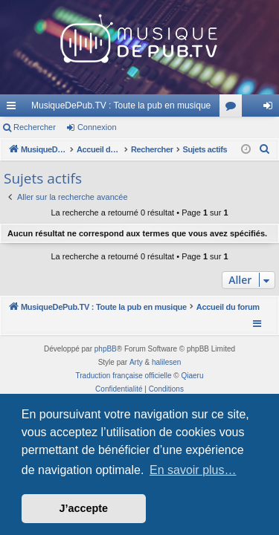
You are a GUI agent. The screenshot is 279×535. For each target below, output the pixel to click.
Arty (136, 362)
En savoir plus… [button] (193, 470)
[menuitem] (265, 149)
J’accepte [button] (84, 508)
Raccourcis (14, 108)
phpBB (105, 349)
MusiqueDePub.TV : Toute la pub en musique (121, 105)
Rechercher (34, 127)
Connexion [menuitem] (271, 108)
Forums (233, 108)
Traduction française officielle (124, 376)
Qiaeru (192, 376)
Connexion (97, 127)
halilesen (166, 362)
